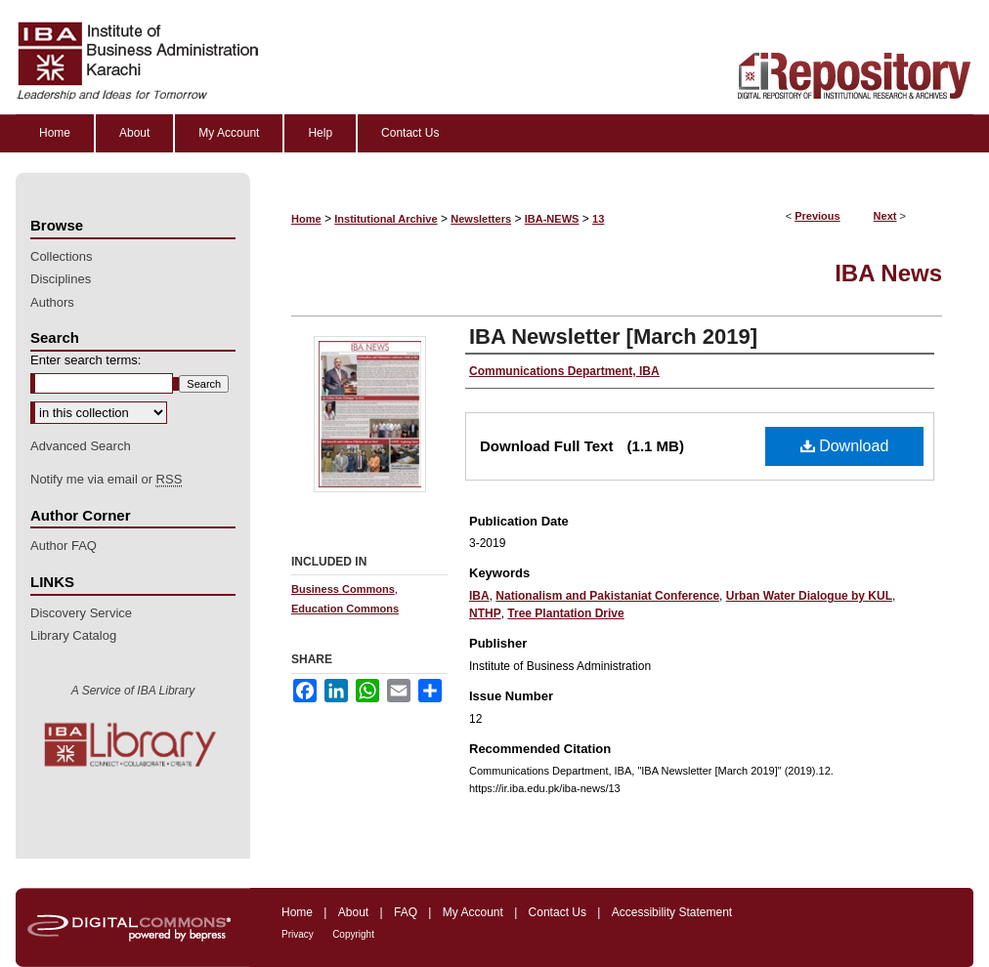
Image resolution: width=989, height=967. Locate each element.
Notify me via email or (106, 479)
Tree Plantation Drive (565, 613)
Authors (52, 302)
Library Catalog (73, 635)
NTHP (485, 613)
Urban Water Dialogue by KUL (809, 596)
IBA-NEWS (552, 219)
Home (306, 219)
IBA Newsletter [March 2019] (613, 336)
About (353, 912)
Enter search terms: (85, 360)
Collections (61, 256)
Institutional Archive (385, 219)
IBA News (888, 273)
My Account (473, 912)
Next (885, 216)
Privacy (297, 934)
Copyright (353, 934)
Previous (817, 216)
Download (844, 446)
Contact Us (557, 912)
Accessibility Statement (672, 912)
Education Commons (345, 608)
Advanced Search (80, 446)
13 (598, 219)
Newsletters (481, 219)
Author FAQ (63, 545)
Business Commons (343, 589)
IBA (479, 596)
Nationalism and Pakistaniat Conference (607, 596)
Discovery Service (81, 613)
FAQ (405, 912)
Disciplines (60, 279)
